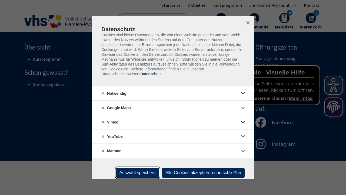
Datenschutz (150, 74)
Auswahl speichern (137, 172)
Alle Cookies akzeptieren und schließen (203, 172)
